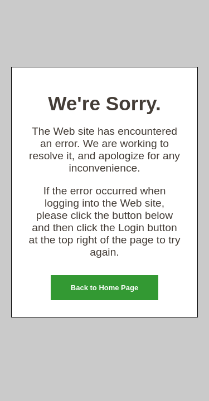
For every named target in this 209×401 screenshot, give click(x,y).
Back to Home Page (104, 287)
